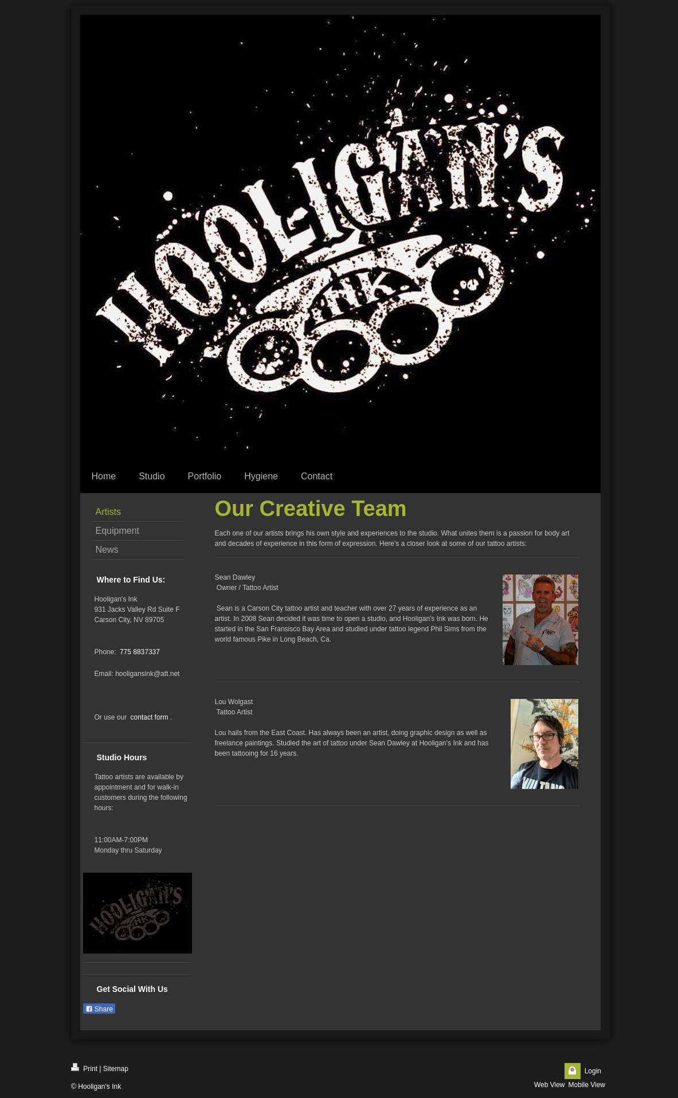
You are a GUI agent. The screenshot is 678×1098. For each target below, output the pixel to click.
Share (99, 1009)
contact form (149, 717)
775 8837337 (140, 652)
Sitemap (115, 1069)
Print (84, 1068)
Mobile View (587, 1085)
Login (593, 1071)
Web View (549, 1085)
